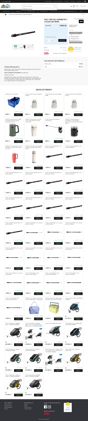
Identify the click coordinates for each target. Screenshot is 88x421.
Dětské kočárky (44, 11)
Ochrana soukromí (27, 407)
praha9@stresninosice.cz (76, 40)
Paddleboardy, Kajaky (69, 11)
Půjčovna (73, 1)
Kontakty (79, 1)
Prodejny (6, 408)
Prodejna (66, 1)
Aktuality (25, 404)
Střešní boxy (19, 11)
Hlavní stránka (48, 1)
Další (81, 11)
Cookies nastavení (28, 408)
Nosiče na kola (31, 11)
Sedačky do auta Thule (56, 11)
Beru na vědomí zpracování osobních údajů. (76, 34)
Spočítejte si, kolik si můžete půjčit (60, 53)
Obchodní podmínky (58, 1)
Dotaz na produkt (75, 42)
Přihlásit (83, 6)
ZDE (13, 75)
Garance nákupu (7, 404)
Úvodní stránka (5, 14)
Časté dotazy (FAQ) (8, 407)
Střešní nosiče (6, 11)
